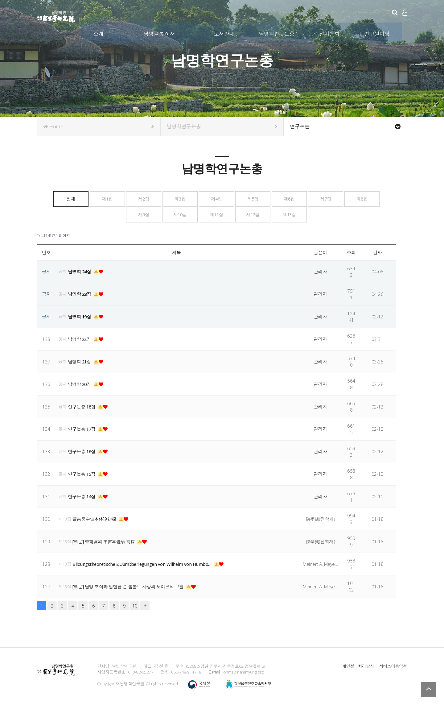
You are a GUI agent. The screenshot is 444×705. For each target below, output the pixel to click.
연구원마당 (377, 33)
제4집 (262, 198)
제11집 (262, 214)
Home (98, 126)
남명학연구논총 (277, 33)
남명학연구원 (56, 15)
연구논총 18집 (83, 406)
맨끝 (145, 604)
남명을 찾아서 (159, 33)
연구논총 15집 (83, 473)
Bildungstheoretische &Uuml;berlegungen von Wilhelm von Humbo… (144, 563)
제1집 (124, 198)
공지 (63, 270)
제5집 (308, 198)
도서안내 (224, 33)
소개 (99, 33)
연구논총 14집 (83, 495)
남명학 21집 (80, 361)
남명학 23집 (80, 293)
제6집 (354, 198)
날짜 (377, 251)
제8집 (124, 214)
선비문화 (329, 33)
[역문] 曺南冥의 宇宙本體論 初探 (105, 540)
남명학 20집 (80, 383)
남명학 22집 (80, 338)
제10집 (216, 214)
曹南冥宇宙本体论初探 (95, 518)
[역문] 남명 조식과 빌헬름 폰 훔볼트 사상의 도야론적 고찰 (130, 586)
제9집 (170, 214)
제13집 (354, 214)
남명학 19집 (80, 316)
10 (134, 605)
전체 (78, 198)
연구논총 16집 (83, 450)
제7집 (78, 214)
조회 (351, 251)
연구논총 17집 (83, 428)
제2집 (170, 198)
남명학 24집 (80, 270)
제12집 (308, 214)
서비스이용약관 (393, 665)
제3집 (216, 198)
